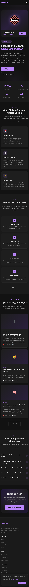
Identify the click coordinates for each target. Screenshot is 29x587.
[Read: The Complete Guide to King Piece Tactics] (14, 366)
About (2, 542)
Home (2, 539)
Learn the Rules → (8, 74)
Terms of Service (5, 573)
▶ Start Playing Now (14, 507)
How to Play (4, 545)
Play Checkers (5, 555)
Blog (2, 547)
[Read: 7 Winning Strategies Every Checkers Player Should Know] (14, 331)
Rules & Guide (4, 557)
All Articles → (14, 423)
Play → (22, 33)
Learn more (15, 579)
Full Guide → (14, 288)
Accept (22, 583)
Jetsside (4, 2)
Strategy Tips (4, 560)
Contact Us (4, 567)
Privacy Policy (4, 570)
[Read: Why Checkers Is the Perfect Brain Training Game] (14, 401)
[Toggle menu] (26, 2)
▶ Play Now (7, 69)
